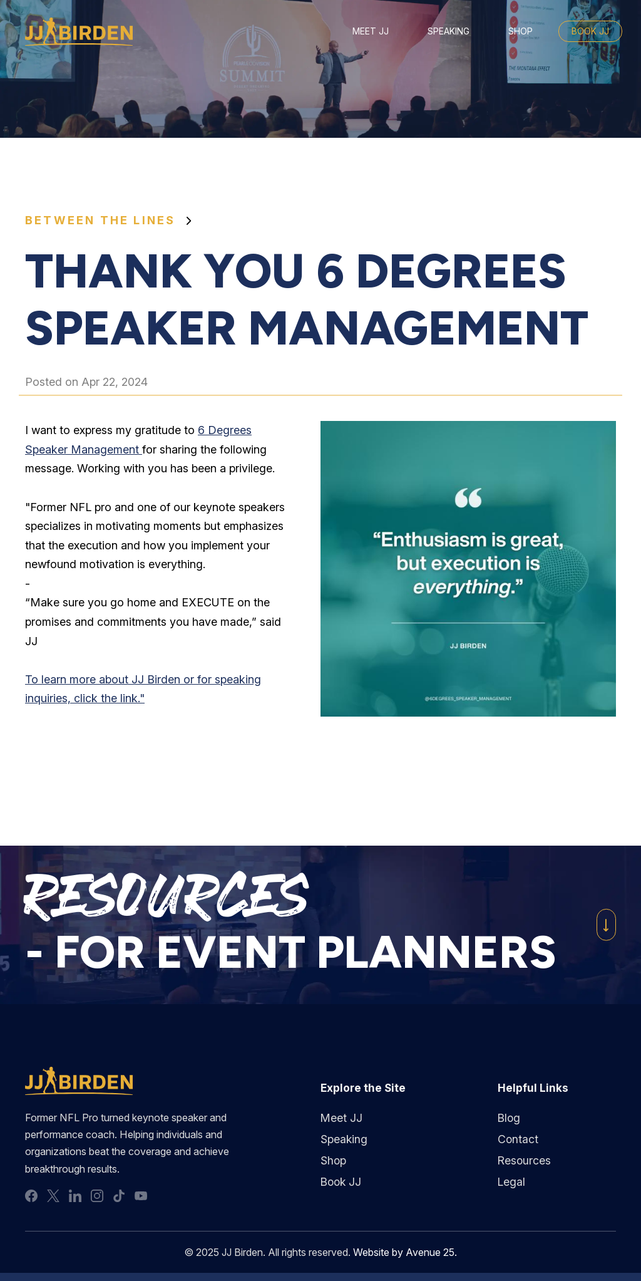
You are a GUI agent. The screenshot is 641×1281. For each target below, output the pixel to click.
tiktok (119, 1197)
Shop (520, 31)
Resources (524, 1161)
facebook (31, 1197)
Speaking (448, 31)
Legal (511, 1182)
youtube (141, 1197)
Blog (509, 1118)
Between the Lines (100, 220)
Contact (518, 1139)
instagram (97, 1197)
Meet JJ (370, 31)
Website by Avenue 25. (405, 1254)
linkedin (75, 1197)
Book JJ (590, 31)
